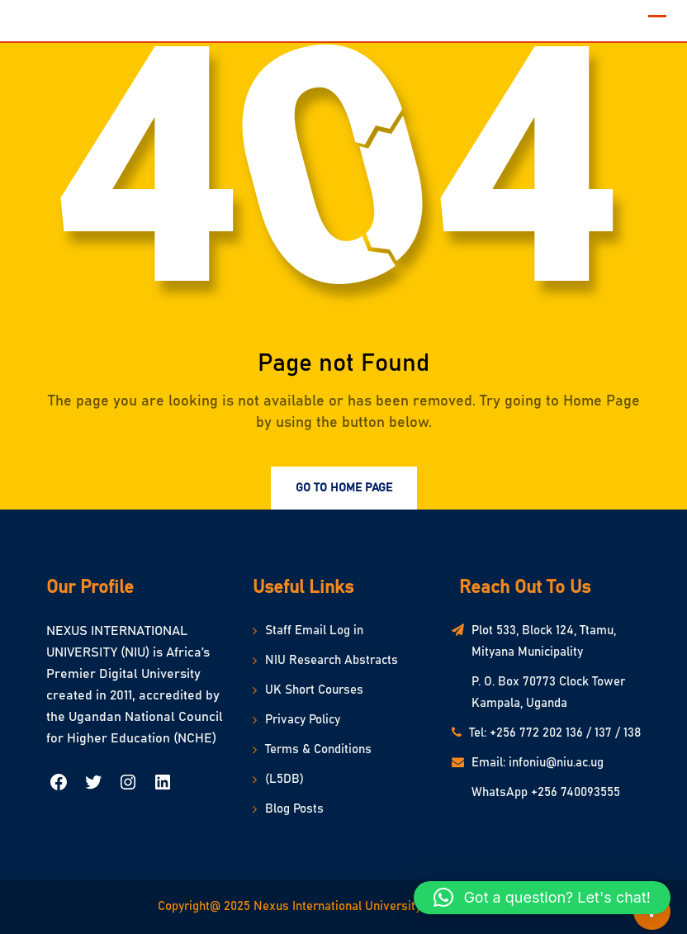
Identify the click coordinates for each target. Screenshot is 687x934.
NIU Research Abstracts (331, 660)
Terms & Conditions (318, 749)
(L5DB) (284, 779)
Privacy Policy (302, 720)
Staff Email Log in (314, 630)
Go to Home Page (344, 488)
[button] (542, 897)
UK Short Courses (314, 690)
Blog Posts (294, 809)
